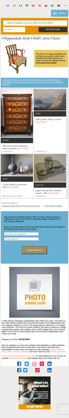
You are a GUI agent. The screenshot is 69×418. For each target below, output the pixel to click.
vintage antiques (56, 349)
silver (4, 352)
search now (53, 29)
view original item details (46, 63)
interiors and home (58, 352)
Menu (62, 13)
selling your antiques (18, 358)
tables (9, 352)
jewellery (25, 352)
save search (34, 250)
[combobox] (14, 29)
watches (16, 352)
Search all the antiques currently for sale (18, 356)
